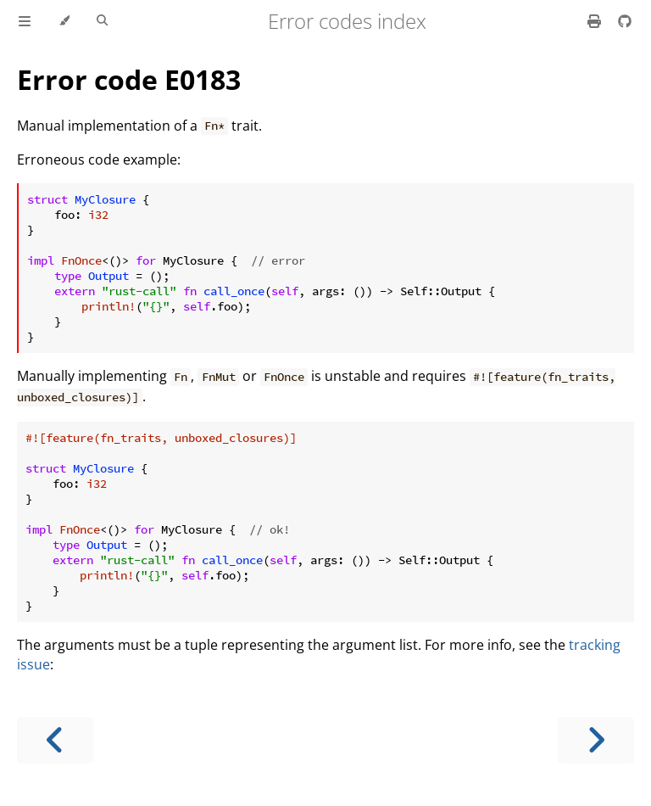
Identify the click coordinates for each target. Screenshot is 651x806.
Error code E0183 (129, 79)
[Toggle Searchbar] (102, 21)
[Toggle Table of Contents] (24, 21)
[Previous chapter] (55, 740)
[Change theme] (64, 21)
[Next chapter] (596, 740)
